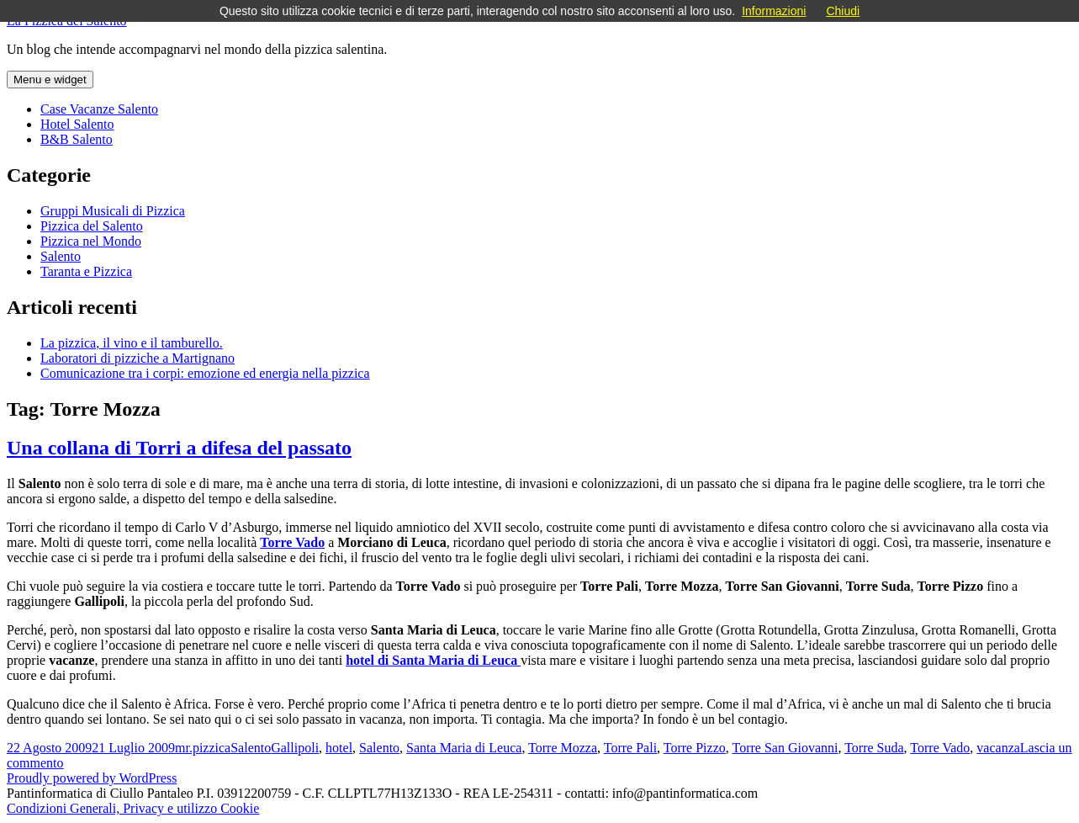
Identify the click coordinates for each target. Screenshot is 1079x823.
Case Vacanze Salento (99, 109)
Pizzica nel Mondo (90, 241)
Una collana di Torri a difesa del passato (179, 448)
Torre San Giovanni (785, 748)
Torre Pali (630, 748)
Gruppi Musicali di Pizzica (112, 211)
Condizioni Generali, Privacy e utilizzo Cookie (133, 808)
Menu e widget (50, 79)
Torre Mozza (562, 748)
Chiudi (842, 11)
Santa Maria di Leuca (463, 748)
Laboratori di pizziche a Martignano (137, 358)
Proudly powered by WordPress (92, 778)
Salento (60, 256)
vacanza (998, 748)
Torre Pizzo (695, 748)
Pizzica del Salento (91, 226)
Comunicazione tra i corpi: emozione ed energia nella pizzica (205, 373)
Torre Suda (873, 748)
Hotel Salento (77, 124)
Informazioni (774, 11)
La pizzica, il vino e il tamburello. (131, 343)
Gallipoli (295, 748)
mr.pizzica (202, 748)
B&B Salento (76, 139)
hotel (338, 748)
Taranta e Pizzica (86, 271)
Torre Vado (940, 748)
